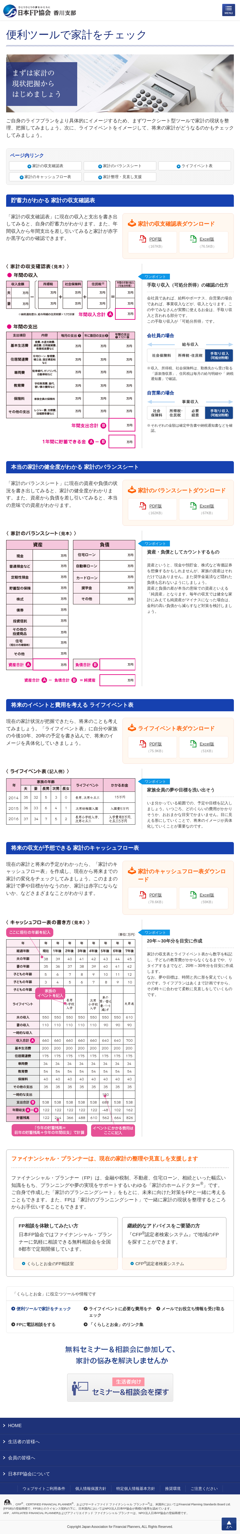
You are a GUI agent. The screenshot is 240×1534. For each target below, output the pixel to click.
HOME (15, 1425)
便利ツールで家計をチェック (43, 1308)
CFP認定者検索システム (159, 1263)
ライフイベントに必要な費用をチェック (120, 1312)
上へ (229, 1524)
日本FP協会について (29, 1473)
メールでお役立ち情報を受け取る (193, 1308)
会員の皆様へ (21, 1457)
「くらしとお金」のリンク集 (116, 1324)
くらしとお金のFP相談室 (50, 1263)
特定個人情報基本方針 (135, 1488)
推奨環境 (173, 1488)
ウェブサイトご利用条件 (44, 1488)
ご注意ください (204, 1488)
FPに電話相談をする (36, 1324)
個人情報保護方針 (90, 1488)
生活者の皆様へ (24, 1441)
